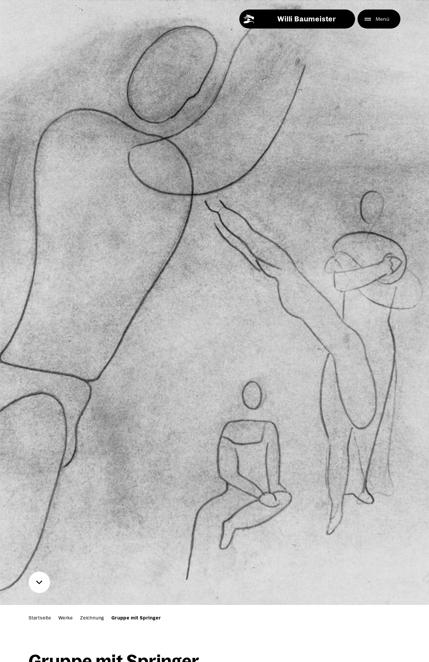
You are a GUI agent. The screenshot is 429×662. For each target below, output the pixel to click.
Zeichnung (92, 618)
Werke (65, 618)
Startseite (40, 618)
